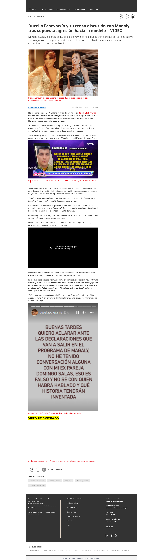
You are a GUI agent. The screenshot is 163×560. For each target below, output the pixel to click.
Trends (90, 9)
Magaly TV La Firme (37, 485)
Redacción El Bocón (37, 107)
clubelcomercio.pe (50, 550)
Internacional (79, 9)
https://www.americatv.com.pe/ (83, 461)
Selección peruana (73, 516)
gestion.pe (64, 550)
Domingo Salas (82, 481)
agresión (68, 481)
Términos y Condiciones (35, 512)
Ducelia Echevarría (37, 481)
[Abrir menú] (32, 9)
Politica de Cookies (33, 514)
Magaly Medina (54, 481)
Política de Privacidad (50, 512)
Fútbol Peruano (47, 9)
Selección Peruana (63, 9)
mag (125, 550)
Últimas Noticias (72, 503)
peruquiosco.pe (115, 550)
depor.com (75, 550)
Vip (97, 9)
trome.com (86, 550)
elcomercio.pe (34, 550)
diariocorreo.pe (99, 550)
